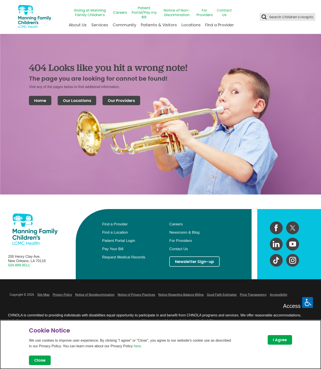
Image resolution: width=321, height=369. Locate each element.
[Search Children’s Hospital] (264, 17)
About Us (78, 25)
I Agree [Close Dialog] (280, 339)
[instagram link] (292, 260)
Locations (191, 25)
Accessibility (278, 295)
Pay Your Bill (112, 249)
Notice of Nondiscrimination (94, 295)
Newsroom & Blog (184, 232)
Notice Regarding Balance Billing (180, 295)
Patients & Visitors (159, 25)
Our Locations (77, 100)
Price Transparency (253, 295)
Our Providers (121, 100)
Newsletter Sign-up (194, 261)
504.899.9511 (19, 265)
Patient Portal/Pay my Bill (144, 13)
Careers (120, 12)
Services (99, 25)
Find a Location (115, 232)
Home (40, 100)
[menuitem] (78, 27)
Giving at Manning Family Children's (90, 12)
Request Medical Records (123, 257)
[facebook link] (276, 227)
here (137, 346)
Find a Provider (219, 25)
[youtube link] (292, 244)
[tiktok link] (276, 260)
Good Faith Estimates (222, 295)
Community (124, 25)
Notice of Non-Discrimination (177, 12)
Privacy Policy (62, 295)
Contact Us (224, 12)
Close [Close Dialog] (39, 360)
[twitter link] (292, 227)
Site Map (43, 295)
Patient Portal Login (118, 240)
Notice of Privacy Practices (136, 295)
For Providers (205, 12)
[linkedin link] (276, 244)
